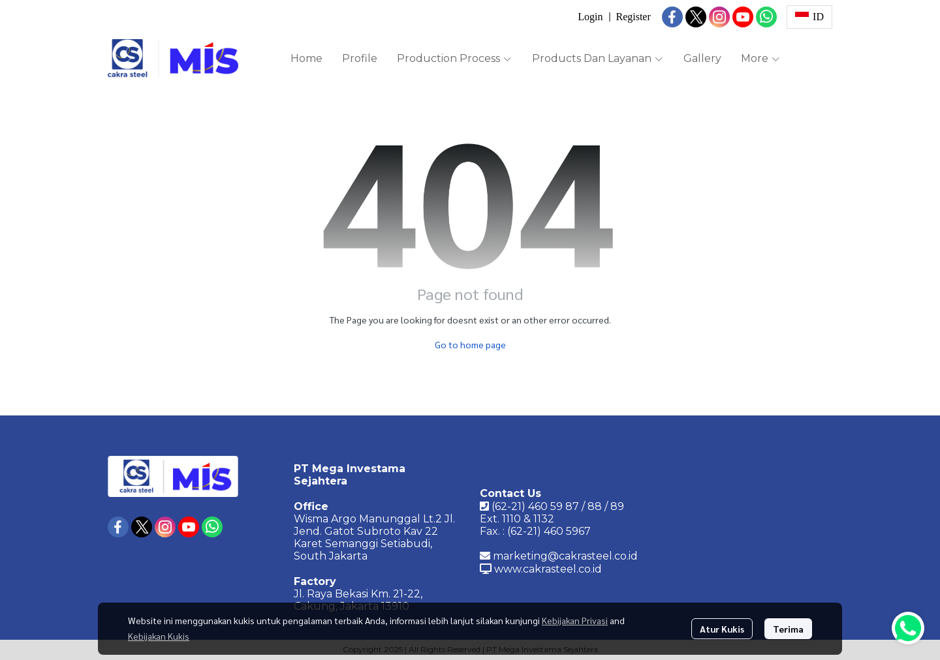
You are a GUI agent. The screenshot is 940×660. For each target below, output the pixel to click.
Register (633, 16)
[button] (809, 17)
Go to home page (470, 344)
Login (590, 16)
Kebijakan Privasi (575, 620)
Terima (788, 629)
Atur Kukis (722, 629)
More (761, 58)
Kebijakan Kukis (158, 636)
